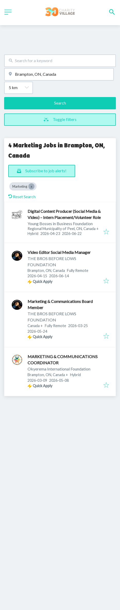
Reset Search (22, 196)
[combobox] (60, 60)
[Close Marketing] (31, 186)
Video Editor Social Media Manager (59, 252)
